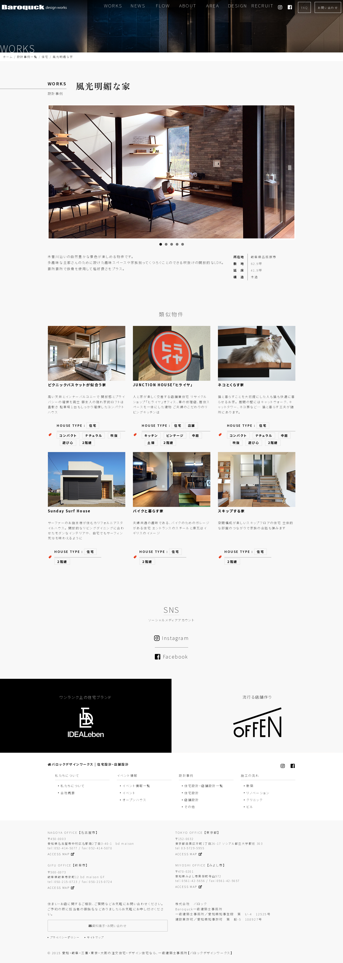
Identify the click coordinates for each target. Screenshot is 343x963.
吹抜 (114, 435)
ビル (249, 806)
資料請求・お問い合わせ (108, 925)
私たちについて (73, 785)
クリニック (254, 800)
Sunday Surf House (69, 510)
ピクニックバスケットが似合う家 (77, 384)
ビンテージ (175, 435)
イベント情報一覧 (136, 785)
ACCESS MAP (61, 854)
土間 (151, 442)
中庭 (195, 435)
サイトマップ (95, 937)
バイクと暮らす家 (148, 510)
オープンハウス (134, 800)
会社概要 (68, 793)
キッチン (151, 435)
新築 (250, 785)
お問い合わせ (328, 7)
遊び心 (67, 442)
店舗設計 (191, 800)
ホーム (8, 57)
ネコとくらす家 (231, 384)
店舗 (191, 425)
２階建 (87, 442)
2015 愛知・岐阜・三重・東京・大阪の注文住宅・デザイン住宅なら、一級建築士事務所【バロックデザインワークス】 (142, 953)
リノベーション (258, 793)
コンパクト (68, 435)
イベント (129, 793)
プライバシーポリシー (65, 937)
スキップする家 (231, 510)
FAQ (304, 7)
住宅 (45, 57)
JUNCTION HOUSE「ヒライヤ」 (163, 384)
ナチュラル (93, 435)
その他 (189, 806)
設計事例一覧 (27, 57)
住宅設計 (191, 793)
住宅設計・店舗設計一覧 (203, 785)
